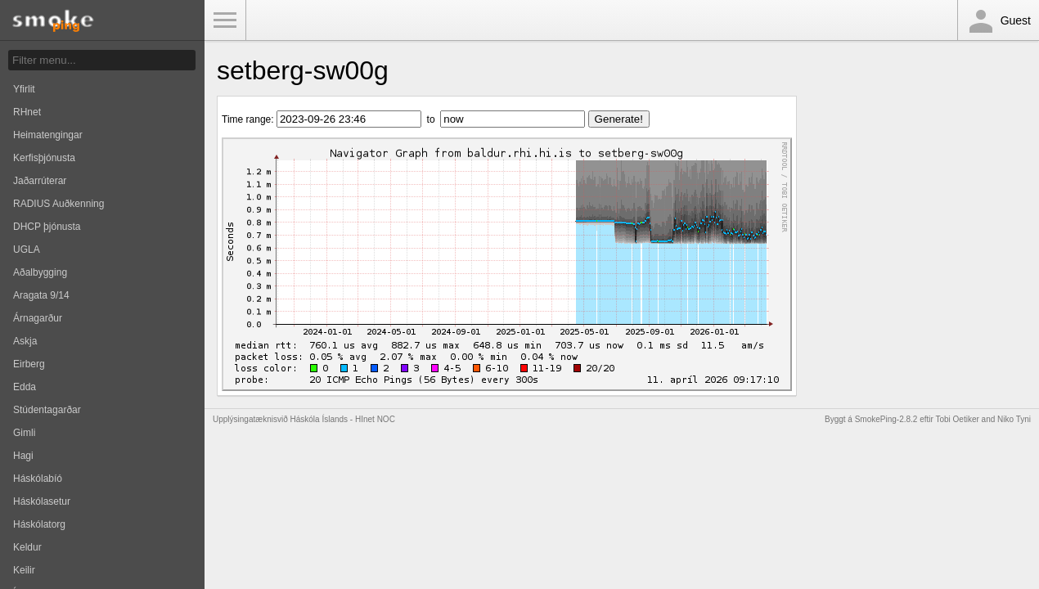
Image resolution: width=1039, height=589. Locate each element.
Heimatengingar (48, 135)
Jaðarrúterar (39, 181)
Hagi (23, 455)
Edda (24, 387)
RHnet (27, 112)
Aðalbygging (40, 272)
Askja (25, 341)
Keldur (27, 547)
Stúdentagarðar (47, 410)
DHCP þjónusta (47, 226)
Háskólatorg (39, 524)
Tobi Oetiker (956, 419)
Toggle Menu (225, 20)
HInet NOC (375, 419)
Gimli (24, 432)
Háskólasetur (41, 501)
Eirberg (29, 364)
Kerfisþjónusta (44, 158)
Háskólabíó (37, 478)
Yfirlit (24, 89)
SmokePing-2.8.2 (886, 419)
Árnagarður (37, 318)
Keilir (24, 570)
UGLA (26, 249)
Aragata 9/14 (41, 295)
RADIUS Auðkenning (58, 203)
